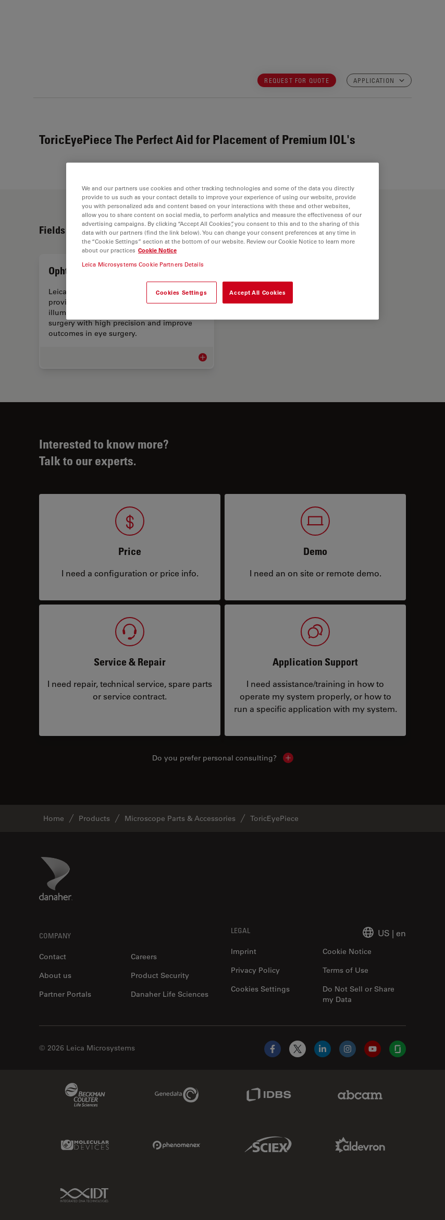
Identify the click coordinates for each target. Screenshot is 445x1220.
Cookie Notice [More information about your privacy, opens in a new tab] (157, 250)
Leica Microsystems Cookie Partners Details (143, 264)
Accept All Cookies (257, 292)
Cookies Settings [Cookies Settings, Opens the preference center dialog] (181, 292)
